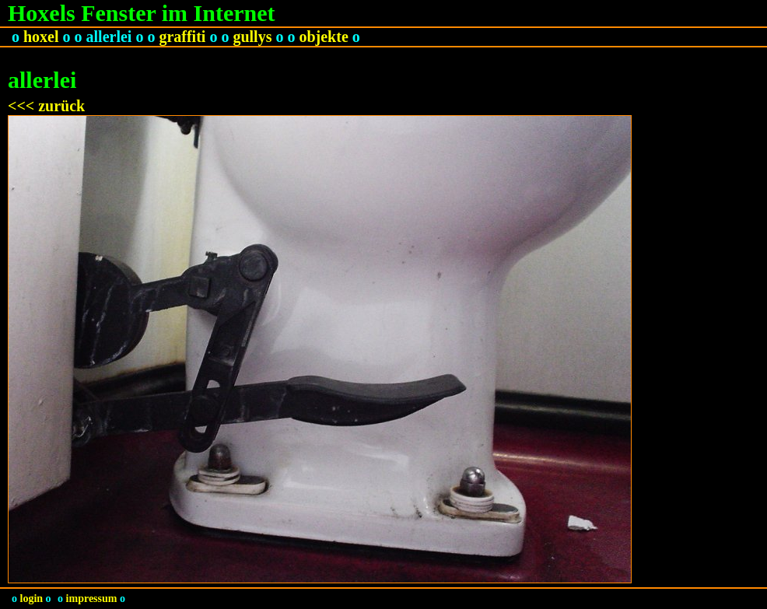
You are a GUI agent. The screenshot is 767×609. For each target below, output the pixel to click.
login (32, 598)
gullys (252, 36)
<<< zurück (46, 105)
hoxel (41, 36)
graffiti (182, 36)
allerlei (109, 36)
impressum (91, 598)
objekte (323, 36)
